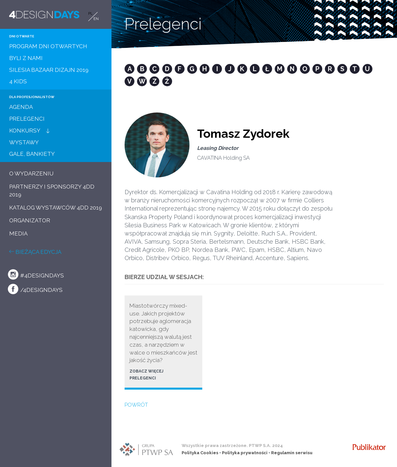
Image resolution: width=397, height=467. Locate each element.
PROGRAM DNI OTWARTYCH (48, 46)
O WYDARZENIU (31, 173)
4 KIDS (18, 81)
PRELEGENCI (27, 118)
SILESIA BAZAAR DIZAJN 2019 (49, 70)
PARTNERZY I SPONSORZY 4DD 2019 (51, 190)
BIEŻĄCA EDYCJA (35, 252)
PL (90, 13)
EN (96, 19)
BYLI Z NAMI (26, 58)
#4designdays (36, 274)
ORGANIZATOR (29, 220)
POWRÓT (136, 405)
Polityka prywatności (245, 452)
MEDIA (18, 233)
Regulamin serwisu (291, 452)
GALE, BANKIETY (32, 154)
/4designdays (35, 289)
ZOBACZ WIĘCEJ (146, 371)
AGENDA (21, 107)
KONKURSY (24, 130)
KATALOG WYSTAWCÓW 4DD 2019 (55, 207)
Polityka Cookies (200, 452)
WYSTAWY (24, 142)
